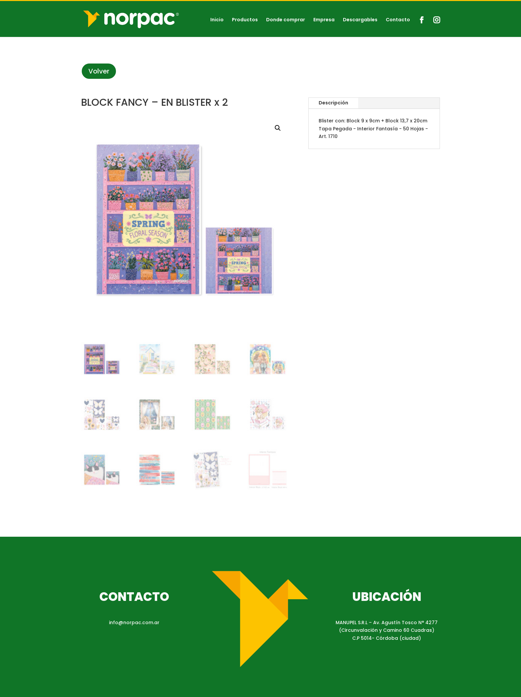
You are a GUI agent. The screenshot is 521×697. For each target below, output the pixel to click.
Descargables (360, 20)
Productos (245, 20)
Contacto (398, 20)
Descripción (333, 102)
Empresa (324, 20)
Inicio (217, 20)
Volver (98, 71)
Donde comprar (285, 20)
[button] (278, 128)
